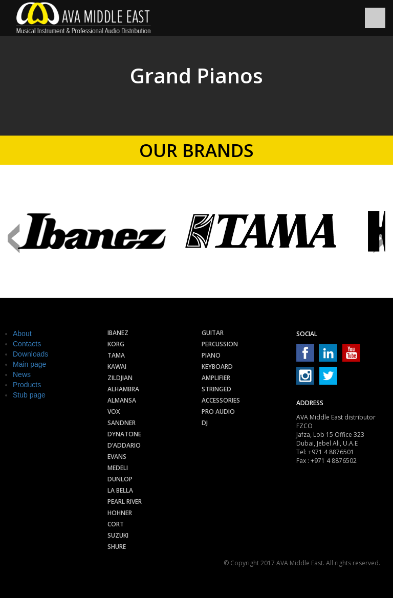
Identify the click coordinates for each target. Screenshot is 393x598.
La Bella (120, 490)
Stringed (216, 389)
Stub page (29, 395)
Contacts (27, 344)
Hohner (119, 512)
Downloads (30, 354)
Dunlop (120, 479)
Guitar (213, 332)
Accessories (221, 400)
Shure (116, 546)
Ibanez (117, 332)
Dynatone (124, 434)
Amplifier (216, 377)
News (22, 374)
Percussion (220, 344)
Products (27, 385)
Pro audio (218, 411)
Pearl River (124, 501)
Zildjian (120, 377)
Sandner (121, 422)
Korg (115, 344)
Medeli (117, 467)
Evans (116, 456)
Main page (29, 364)
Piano (211, 355)
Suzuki (117, 535)
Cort (115, 524)
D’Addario (124, 445)
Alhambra (123, 389)
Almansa (121, 400)
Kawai (116, 366)
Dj (205, 422)
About (22, 333)
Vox (113, 411)
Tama (116, 355)
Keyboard (217, 366)
